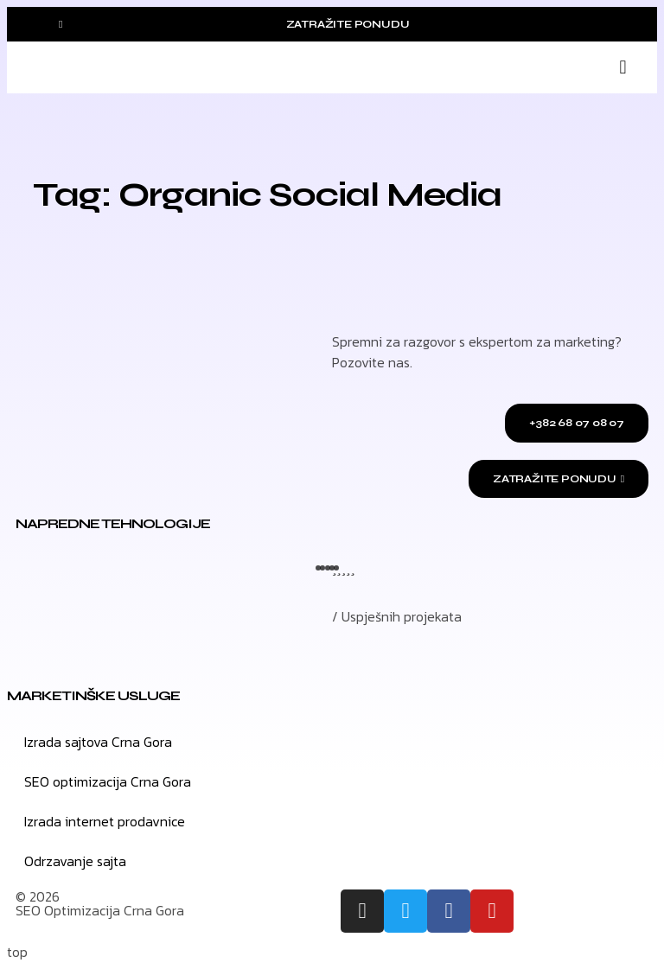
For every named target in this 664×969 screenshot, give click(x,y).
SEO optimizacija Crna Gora (107, 781)
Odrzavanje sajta (75, 861)
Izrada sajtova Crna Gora (98, 741)
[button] (623, 68)
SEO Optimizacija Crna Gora (100, 910)
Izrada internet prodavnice (104, 821)
